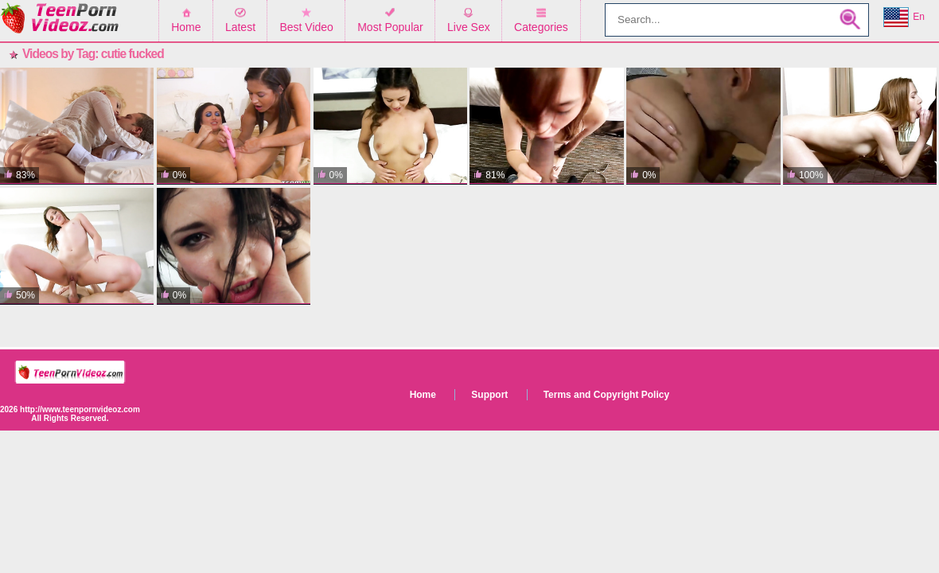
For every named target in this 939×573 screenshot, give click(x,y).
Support (489, 394)
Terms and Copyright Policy (606, 394)
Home (186, 27)
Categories (541, 27)
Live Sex (468, 27)
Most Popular (390, 27)
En (904, 17)
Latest (240, 27)
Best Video (306, 27)
